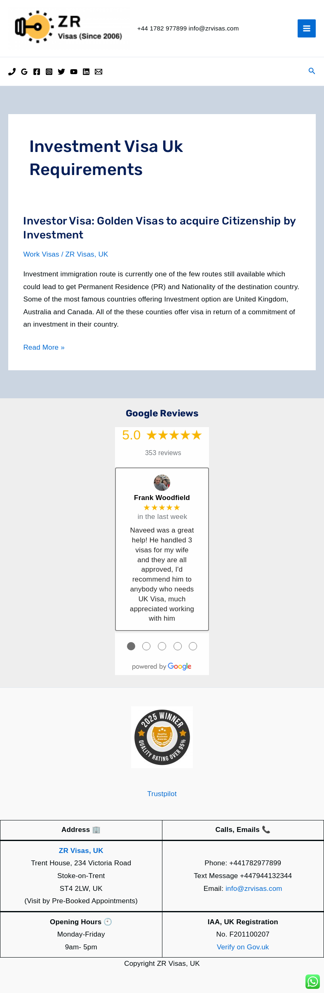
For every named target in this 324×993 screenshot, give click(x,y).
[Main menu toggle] (307, 28)
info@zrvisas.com (253, 889)
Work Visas (41, 254)
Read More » (43, 347)
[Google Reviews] (24, 71)
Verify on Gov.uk (243, 947)
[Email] (98, 71)
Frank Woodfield (162, 498)
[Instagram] (49, 71)
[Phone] (12, 71)
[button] (312, 71)
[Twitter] (61, 71)
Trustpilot (161, 794)
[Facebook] (36, 71)
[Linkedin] (86, 71)
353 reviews (163, 452)
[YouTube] (73, 71)
